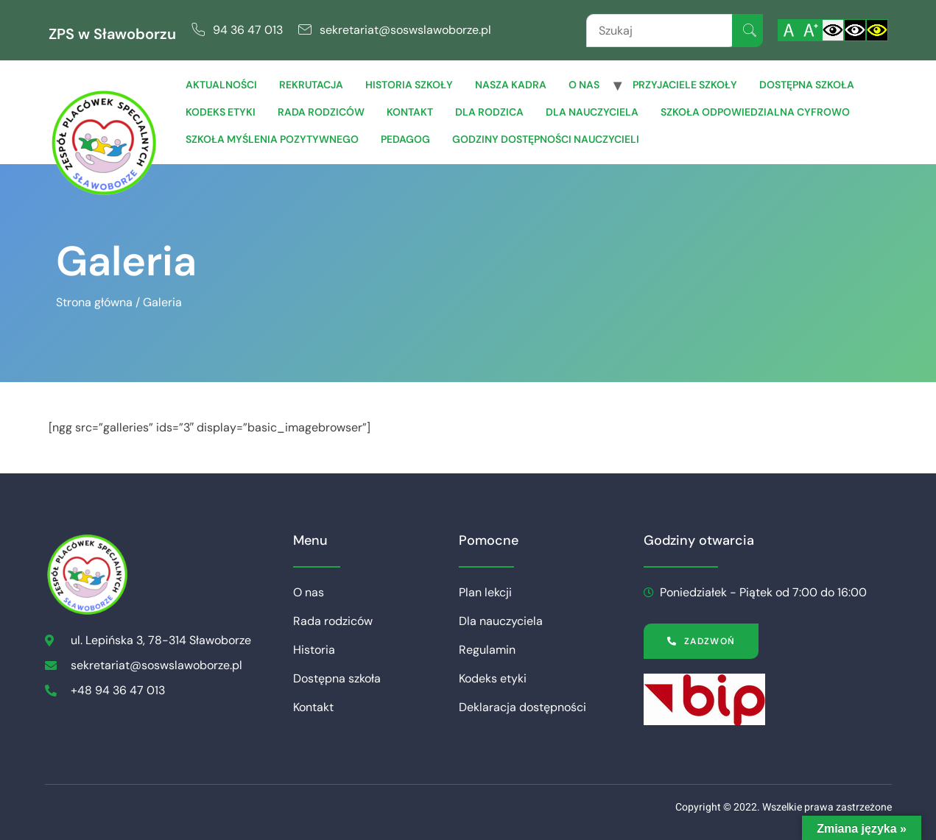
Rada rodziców (321, 112)
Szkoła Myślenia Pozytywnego (272, 139)
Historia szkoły (409, 84)
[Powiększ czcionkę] (811, 30)
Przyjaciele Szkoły (685, 84)
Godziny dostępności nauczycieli (545, 139)
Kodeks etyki (221, 112)
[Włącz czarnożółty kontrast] (877, 30)
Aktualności (221, 84)
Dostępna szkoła (806, 84)
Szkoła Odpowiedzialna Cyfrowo (755, 112)
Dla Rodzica (489, 112)
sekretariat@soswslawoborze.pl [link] (405, 30)
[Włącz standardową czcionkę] (789, 30)
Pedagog (405, 139)
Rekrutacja (311, 84)
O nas (584, 84)
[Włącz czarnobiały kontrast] (855, 30)
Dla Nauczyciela (592, 112)
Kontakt (410, 112)
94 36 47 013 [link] (248, 30)
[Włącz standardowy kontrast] (833, 30)
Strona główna (94, 302)
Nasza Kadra (510, 84)
